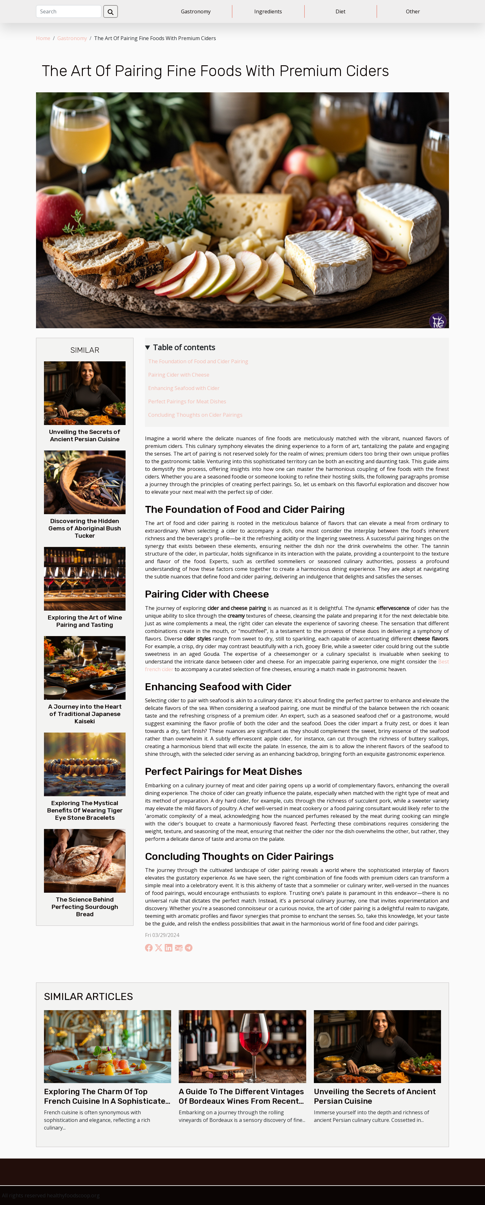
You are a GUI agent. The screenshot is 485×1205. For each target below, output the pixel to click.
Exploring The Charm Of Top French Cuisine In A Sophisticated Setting (107, 1101)
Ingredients (268, 11)
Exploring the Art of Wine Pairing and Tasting (85, 621)
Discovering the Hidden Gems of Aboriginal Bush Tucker (84, 528)
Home (43, 38)
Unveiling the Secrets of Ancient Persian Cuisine (84, 435)
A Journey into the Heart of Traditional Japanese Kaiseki (85, 714)
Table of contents (184, 347)
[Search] (68, 11)
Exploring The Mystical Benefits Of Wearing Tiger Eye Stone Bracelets (85, 810)
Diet (340, 11)
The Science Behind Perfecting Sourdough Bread (85, 907)
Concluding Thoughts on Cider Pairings (195, 414)
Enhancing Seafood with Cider (184, 388)
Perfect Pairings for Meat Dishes (187, 401)
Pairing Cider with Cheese (178, 374)
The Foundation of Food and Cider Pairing (198, 361)
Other (413, 11)
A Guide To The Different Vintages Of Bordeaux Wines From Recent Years (241, 1101)
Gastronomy (196, 11)
